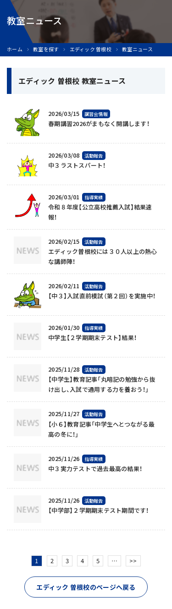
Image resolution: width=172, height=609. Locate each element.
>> (133, 560)
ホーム (14, 49)
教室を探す (46, 49)
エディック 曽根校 (90, 49)
